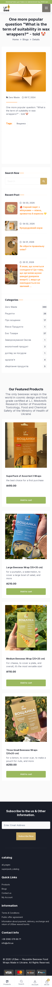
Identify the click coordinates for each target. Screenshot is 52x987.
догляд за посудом (26, 353)
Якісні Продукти (26, 327)
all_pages (6, 865)
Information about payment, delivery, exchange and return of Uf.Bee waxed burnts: (25, 922)
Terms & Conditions (10, 913)
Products (6, 884)
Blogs (4, 889)
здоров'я (26, 359)
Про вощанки (26, 320)
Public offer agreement (12, 917)
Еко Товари (26, 333)
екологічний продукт (26, 346)
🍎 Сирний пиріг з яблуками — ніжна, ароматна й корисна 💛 (33, 210)
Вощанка (21, 123)
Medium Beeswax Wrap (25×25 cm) (25, 658)
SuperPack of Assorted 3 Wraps (23, 476)
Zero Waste (26, 307)
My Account (7, 897)
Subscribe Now (26, 836)
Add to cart (26, 500)
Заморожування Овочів (26, 340)
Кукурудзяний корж (31, 228)
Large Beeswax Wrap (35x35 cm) (24, 567)
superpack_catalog (10, 869)
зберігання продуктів (26, 366)
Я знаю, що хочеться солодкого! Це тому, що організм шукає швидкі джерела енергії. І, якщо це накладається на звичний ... (32, 276)
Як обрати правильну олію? (32, 248)
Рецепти (26, 313)
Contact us (6, 893)
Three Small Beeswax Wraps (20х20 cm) (21, 752)
